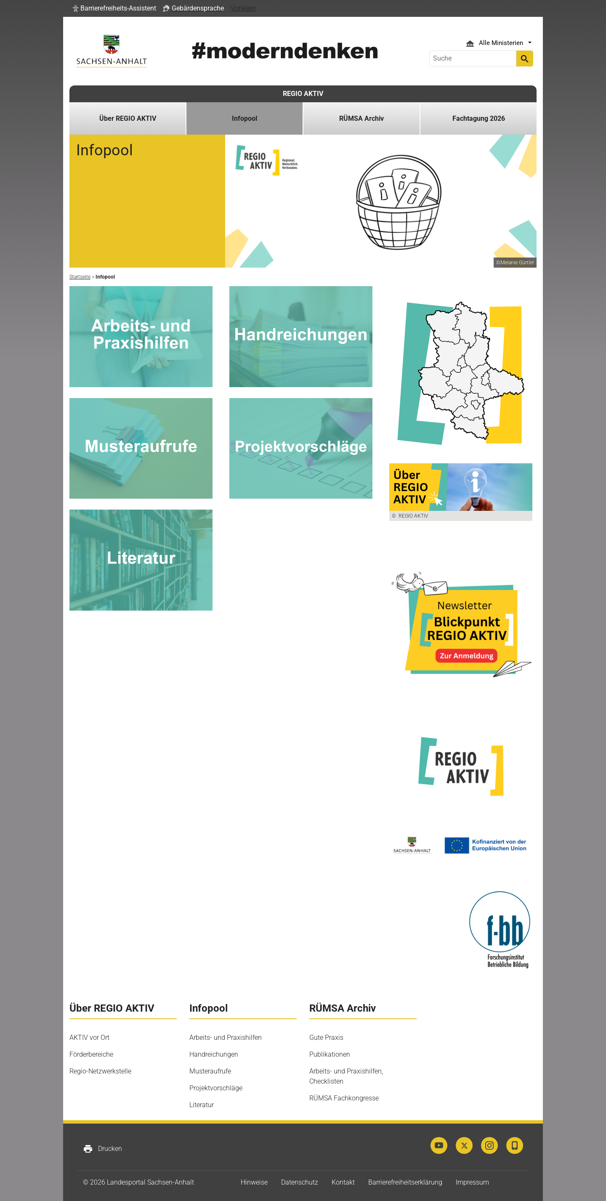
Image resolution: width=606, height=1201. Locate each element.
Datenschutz (299, 1182)
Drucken (102, 1149)
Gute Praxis (326, 1038)
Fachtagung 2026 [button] (478, 118)
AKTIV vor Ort (89, 1038)
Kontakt (343, 1182)
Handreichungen (213, 1054)
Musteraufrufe (210, 1071)
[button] (114, 8)
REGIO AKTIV (303, 94)
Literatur (201, 1105)
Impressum (472, 1182)
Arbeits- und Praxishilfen (225, 1038)
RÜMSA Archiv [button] (361, 118)
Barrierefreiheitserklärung (405, 1182)
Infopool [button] (244, 118)
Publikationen (329, 1054)
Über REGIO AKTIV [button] (127, 118)
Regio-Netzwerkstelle (100, 1071)
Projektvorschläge (215, 1088)
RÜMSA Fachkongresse (344, 1098)
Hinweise (254, 1182)
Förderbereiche (91, 1054)
